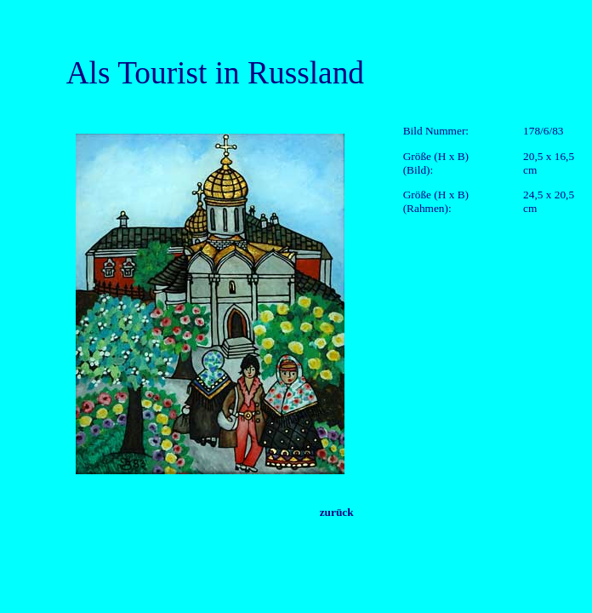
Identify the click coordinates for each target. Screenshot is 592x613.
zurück (337, 512)
